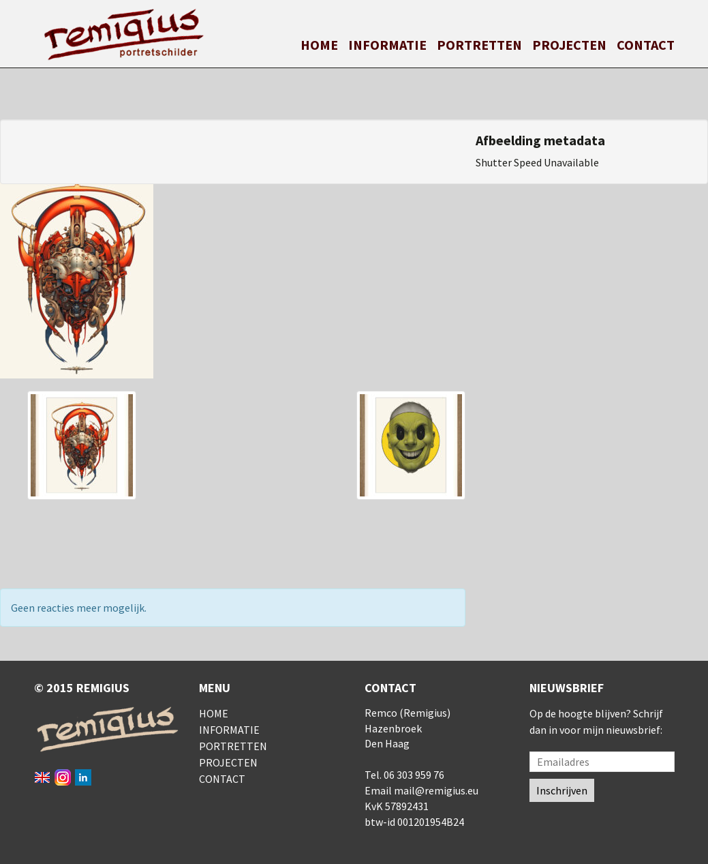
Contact (646, 44)
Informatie (387, 44)
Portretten (479, 44)
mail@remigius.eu (436, 790)
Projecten (569, 44)
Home (319, 44)
